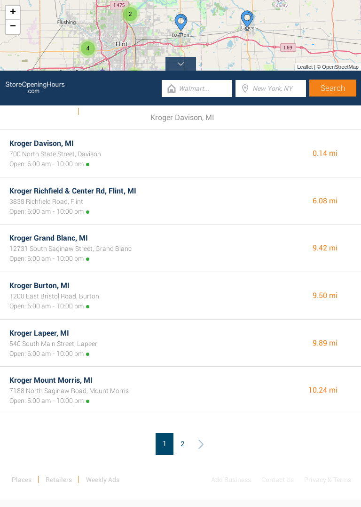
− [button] (13, 27)
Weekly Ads (55, 111)
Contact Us (277, 479)
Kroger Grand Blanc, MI (48, 237)
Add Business (231, 479)
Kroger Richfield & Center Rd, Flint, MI (72, 190)
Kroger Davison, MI (41, 143)
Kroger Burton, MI (39, 285)
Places (21, 479)
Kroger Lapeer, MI (39, 333)
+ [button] (13, 13)
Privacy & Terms (327, 479)
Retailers (59, 479)
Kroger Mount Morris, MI (51, 380)
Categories (101, 111)
